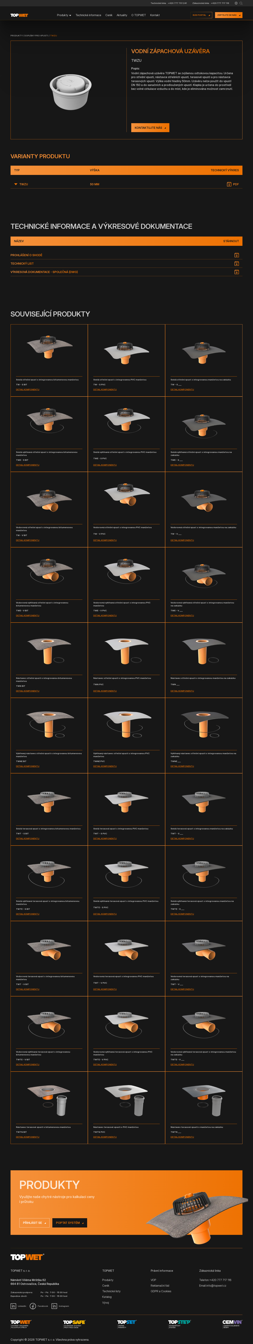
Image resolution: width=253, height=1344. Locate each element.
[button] (236, 3)
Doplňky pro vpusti (36, 35)
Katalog (107, 1297)
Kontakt (155, 15)
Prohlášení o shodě (26, 255)
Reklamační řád (160, 1285)
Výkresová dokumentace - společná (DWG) (44, 272)
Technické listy (111, 1291)
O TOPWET (138, 15)
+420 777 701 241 (177, 3)
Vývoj (105, 1302)
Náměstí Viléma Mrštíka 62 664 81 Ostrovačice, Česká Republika (35, 1282)
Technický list (22, 263)
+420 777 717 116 (220, 3)
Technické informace (88, 15)
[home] (19, 15)
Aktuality (122, 15)
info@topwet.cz (216, 1285)
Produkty (17, 35)
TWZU (53, 35)
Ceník (108, 15)
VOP (153, 1280)
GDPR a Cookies (161, 1291)
